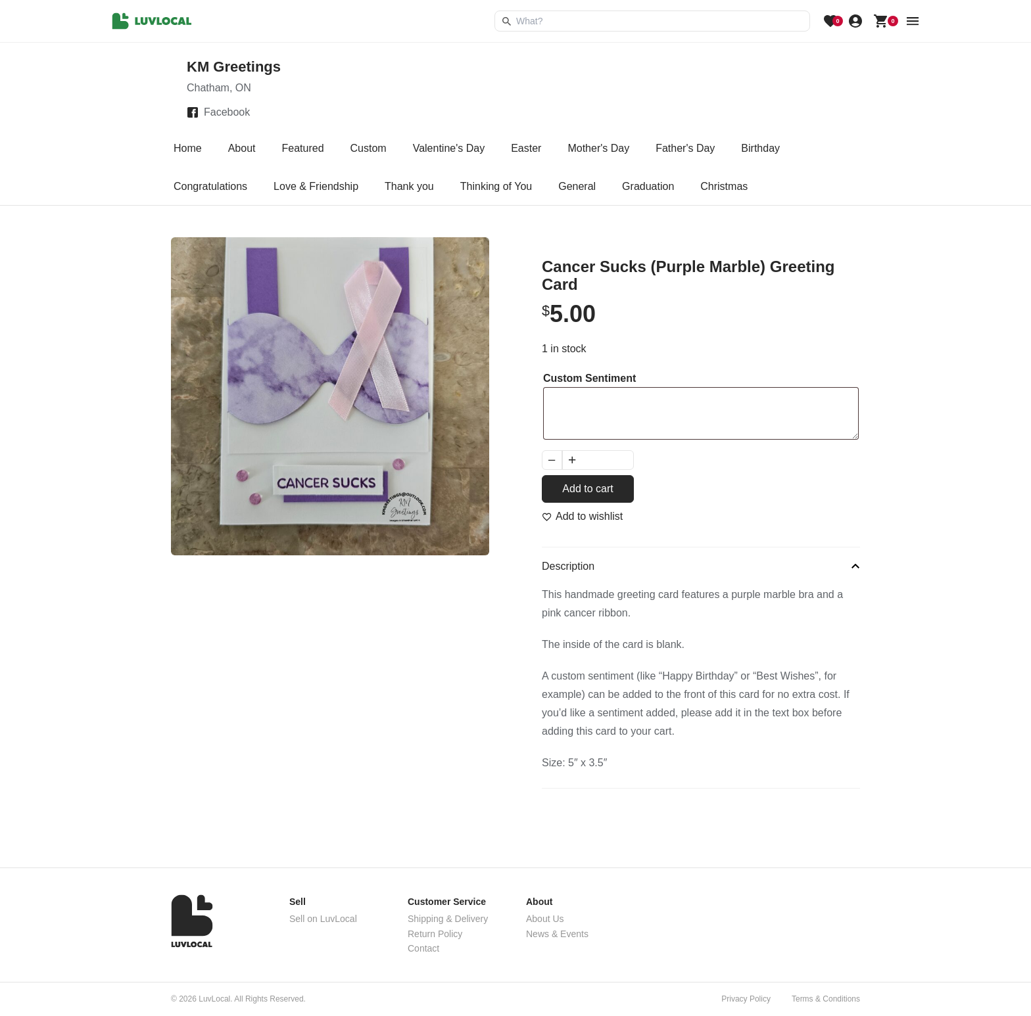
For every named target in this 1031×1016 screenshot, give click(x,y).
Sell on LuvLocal (323, 918)
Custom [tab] (368, 148)
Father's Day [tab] (685, 148)
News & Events (557, 934)
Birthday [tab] (760, 148)
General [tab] (577, 186)
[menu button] (912, 21)
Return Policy (435, 934)
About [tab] (242, 148)
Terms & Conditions (826, 999)
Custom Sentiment (589, 378)
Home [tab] (188, 148)
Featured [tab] (303, 148)
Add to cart (587, 488)
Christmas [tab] (724, 186)
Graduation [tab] (648, 186)
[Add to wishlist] (582, 516)
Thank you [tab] (409, 186)
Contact (423, 948)
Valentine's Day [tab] (449, 148)
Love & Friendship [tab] (316, 186)
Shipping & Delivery (448, 918)
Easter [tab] (526, 148)
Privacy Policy (746, 999)
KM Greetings (234, 66)
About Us (545, 918)
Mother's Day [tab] (598, 148)
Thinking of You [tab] (496, 186)
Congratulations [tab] (210, 186)
